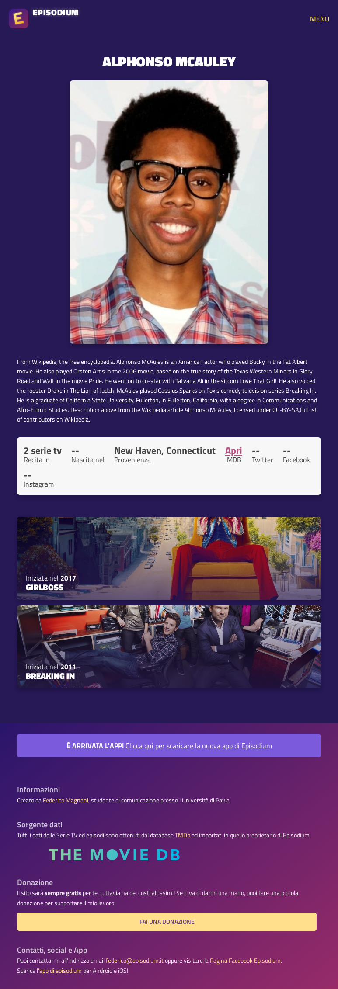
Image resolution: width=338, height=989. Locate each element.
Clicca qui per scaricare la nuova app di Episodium (169, 745)
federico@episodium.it (135, 960)
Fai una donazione (167, 922)
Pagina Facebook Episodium (245, 960)
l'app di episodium (59, 970)
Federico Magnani (65, 800)
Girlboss (44, 587)
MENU (319, 19)
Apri (233, 450)
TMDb (182, 835)
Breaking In (50, 676)
